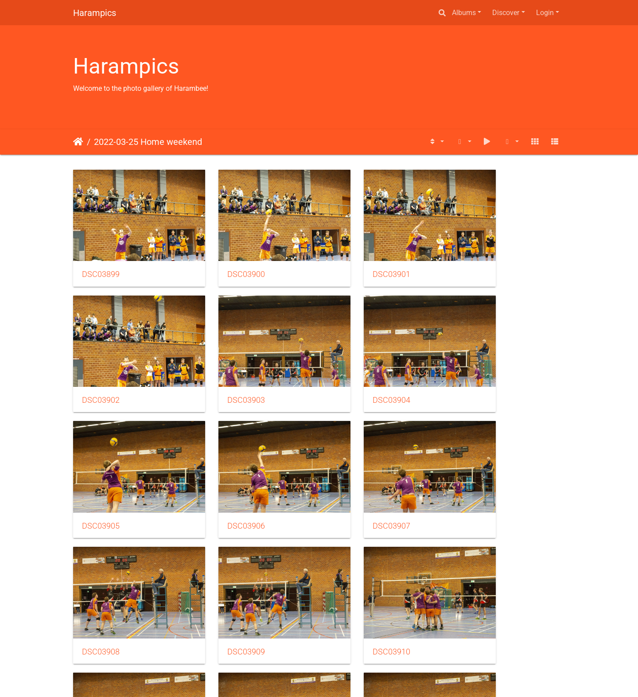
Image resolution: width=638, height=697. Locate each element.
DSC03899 (101, 261)
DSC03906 (479, 374)
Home (78, 141)
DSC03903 (101, 374)
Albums (464, 12)
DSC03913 (353, 599)
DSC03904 (227, 374)
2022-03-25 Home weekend (148, 141)
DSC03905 (353, 374)
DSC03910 (479, 486)
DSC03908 (227, 486)
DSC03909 (353, 486)
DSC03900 (227, 261)
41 (352, 644)
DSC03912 (227, 599)
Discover (505, 12)
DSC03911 (101, 599)
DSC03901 (353, 261)
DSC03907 (101, 486)
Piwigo (338, 678)
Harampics (94, 13)
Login (545, 12)
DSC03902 (479, 261)
